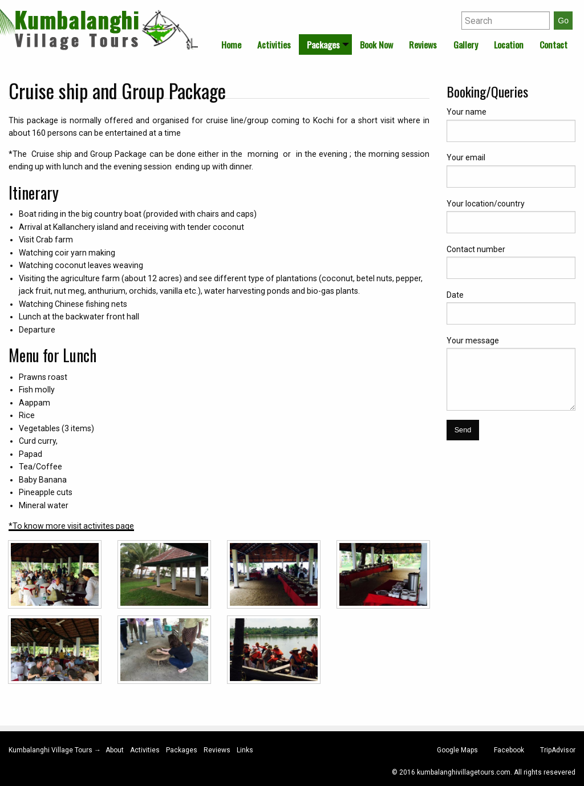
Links (245, 750)
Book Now (376, 44)
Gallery (465, 44)
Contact (553, 44)
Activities (274, 44)
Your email (466, 157)
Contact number (476, 249)
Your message (473, 340)
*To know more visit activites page (71, 525)
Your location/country (486, 203)
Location (509, 44)
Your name (466, 111)
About (115, 750)
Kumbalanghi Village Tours (51, 750)
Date (455, 294)
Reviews (423, 44)
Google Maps (457, 750)
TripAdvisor (557, 750)
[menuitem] (231, 44)
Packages (323, 44)
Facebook (509, 750)
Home (231, 44)
